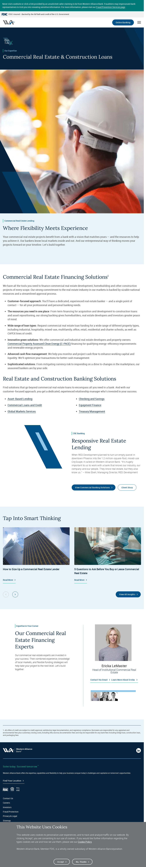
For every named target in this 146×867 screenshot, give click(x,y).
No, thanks (81, 861)
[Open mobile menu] (139, 22)
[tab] (95, 696)
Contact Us (8, 798)
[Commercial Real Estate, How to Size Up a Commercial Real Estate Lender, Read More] (36, 555)
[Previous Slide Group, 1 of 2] (6, 594)
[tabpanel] (113, 654)
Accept (60, 861)
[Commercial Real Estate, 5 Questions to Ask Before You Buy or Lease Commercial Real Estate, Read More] (107, 555)
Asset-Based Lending (20, 399)
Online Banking (123, 22)
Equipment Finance (90, 405)
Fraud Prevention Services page (110, 7)
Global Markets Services (22, 411)
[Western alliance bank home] (8, 22)
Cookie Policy (85, 841)
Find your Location (12, 780)
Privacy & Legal (10, 816)
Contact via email (99, 679)
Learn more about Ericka (123, 679)
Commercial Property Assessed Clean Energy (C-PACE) (39, 343)
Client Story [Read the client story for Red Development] (127, 487)
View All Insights (127, 594)
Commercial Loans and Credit (25, 405)
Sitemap (7, 820)
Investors (7, 807)
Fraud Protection (10, 811)
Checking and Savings (91, 399)
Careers (6, 802)
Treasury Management (92, 411)
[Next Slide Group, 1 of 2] (15, 594)
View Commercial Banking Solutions (92, 487)
